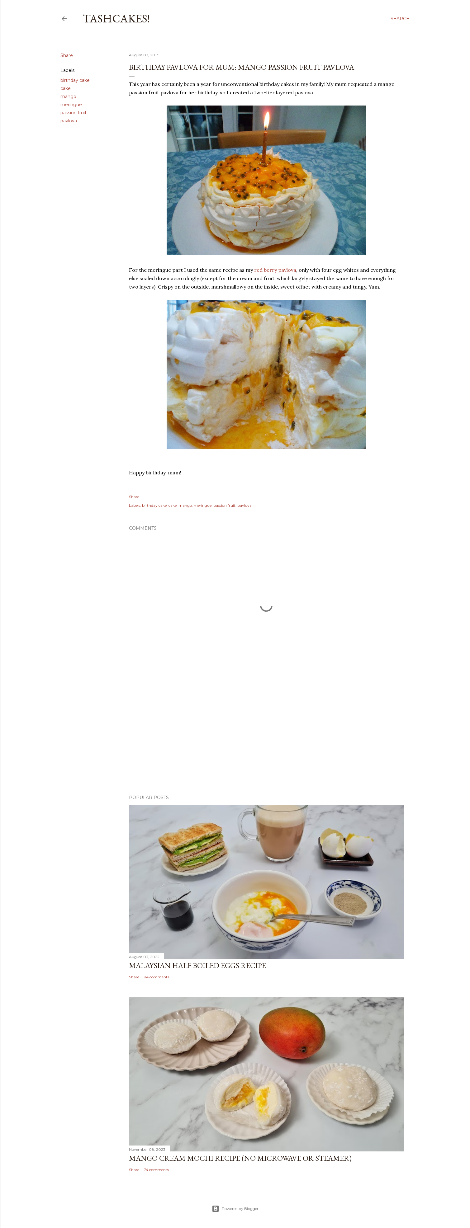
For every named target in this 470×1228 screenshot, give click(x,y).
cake (65, 88)
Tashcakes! (116, 18)
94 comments (156, 977)
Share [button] (66, 55)
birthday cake (75, 80)
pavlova (68, 121)
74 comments (156, 1169)
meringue (71, 104)
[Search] (400, 18)
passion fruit (73, 112)
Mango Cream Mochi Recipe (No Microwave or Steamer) (240, 1158)
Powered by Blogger (235, 1208)
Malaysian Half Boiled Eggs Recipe (197, 965)
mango (68, 96)
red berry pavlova (275, 270)
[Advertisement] (266, 735)
